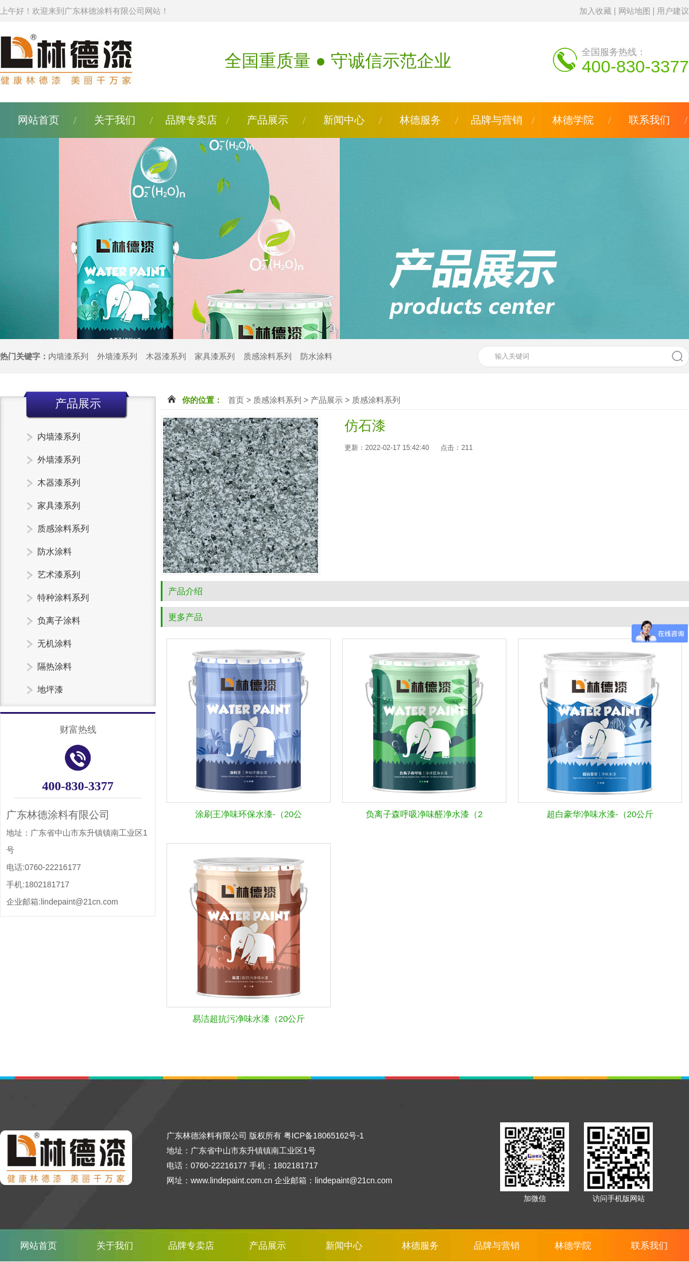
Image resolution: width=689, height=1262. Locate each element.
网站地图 (634, 11)
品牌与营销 (496, 120)
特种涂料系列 (63, 597)
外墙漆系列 (117, 356)
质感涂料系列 (267, 356)
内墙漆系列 (68, 356)
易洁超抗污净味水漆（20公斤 (248, 1019)
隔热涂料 (54, 666)
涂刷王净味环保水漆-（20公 (249, 814)
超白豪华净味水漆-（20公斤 (600, 814)
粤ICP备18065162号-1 (324, 1135)
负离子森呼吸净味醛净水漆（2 (424, 814)
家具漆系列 (215, 356)
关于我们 (115, 120)
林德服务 (420, 120)
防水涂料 (316, 356)
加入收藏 (595, 11)
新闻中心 (344, 120)
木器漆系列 (166, 356)
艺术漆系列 (58, 574)
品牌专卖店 (191, 120)
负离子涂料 (58, 620)
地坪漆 (50, 689)
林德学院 (573, 120)
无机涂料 (54, 643)
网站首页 (38, 120)
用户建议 (673, 11)
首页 (236, 400)
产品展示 (267, 120)
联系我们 (649, 120)
